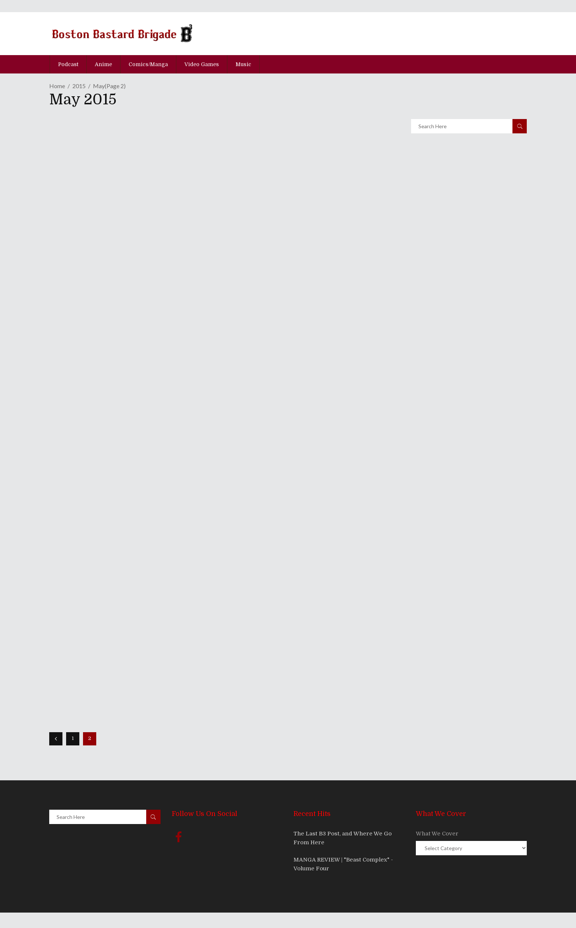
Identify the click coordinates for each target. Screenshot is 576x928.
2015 (79, 85)
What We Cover (437, 833)
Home (57, 85)
